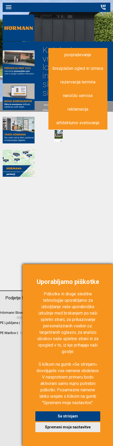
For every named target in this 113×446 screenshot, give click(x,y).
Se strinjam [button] (68, 416)
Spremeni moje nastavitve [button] (68, 427)
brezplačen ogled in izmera (78, 68)
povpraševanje (77, 54)
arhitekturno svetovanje (77, 122)
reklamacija (78, 109)
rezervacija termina (77, 82)
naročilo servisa (78, 95)
